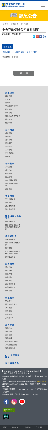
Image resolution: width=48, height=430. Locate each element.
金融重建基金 (10, 239)
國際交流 (8, 109)
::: (2, 22)
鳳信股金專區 (10, 257)
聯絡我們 (8, 271)
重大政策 (8, 267)
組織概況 (8, 143)
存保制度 (9, 163)
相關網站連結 (10, 287)
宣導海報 (8, 338)
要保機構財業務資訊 (13, 217)
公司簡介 (9, 130)
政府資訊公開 (10, 284)
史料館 (7, 156)
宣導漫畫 (8, 335)
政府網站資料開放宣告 (13, 371)
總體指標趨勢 (10, 222)
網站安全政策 (9, 373)
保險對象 (8, 170)
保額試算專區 (12, 363)
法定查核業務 (10, 206)
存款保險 (8, 167)
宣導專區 (9, 325)
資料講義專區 (10, 209)
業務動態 (8, 113)
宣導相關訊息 (10, 348)
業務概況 (8, 146)
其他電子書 (9, 318)
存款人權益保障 (11, 180)
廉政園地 (8, 281)
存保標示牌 (9, 153)
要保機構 (9, 196)
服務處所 (8, 291)
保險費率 (8, 173)
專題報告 (8, 311)
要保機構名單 (10, 199)
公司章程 (8, 140)
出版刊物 (9, 298)
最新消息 (8, 96)
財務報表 (8, 119)
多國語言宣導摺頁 (12, 341)
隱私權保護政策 (32, 371)
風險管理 (8, 177)
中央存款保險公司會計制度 (24, 52)
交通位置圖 (41, 381)
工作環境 (8, 150)
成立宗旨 (8, 133)
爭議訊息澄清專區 (12, 106)
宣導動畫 (8, 331)
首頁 (6, 24)
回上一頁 (24, 73)
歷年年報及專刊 (11, 304)
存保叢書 (8, 308)
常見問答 (8, 274)
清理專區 (8, 248)
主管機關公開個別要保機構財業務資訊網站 (12, 227)
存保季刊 (8, 301)
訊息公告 (14, 24)
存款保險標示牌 (11, 345)
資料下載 (8, 203)
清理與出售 (11, 236)
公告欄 (7, 99)
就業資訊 (8, 277)
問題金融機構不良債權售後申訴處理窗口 (12, 252)
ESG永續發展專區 (12, 356)
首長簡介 (8, 136)
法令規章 (8, 189)
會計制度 (8, 123)
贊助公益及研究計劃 (12, 116)
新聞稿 (7, 103)
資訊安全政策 (23, 373)
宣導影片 (8, 328)
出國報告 (8, 314)
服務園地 (9, 264)
